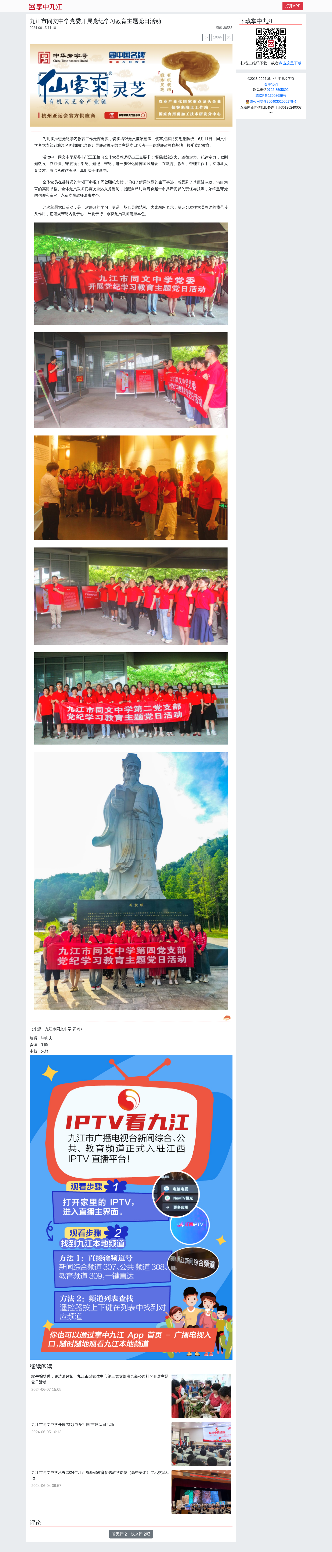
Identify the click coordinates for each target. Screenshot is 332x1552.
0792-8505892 (278, 89)
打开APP (292, 6)
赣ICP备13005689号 (271, 95)
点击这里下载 (290, 63)
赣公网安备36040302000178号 (270, 101)
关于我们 (271, 84)
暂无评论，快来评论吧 (131, 1534)
